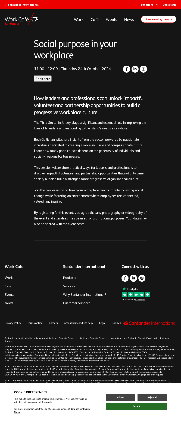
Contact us (169, 4)
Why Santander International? (84, 294)
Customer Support (76, 302)
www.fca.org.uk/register (23, 354)
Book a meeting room (158, 19)
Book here (42, 78)
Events (111, 19)
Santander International (22, 4)
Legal (102, 323)
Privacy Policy (13, 323)
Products (69, 277)
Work (79, 19)
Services (69, 285)
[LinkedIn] (135, 69)
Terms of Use (35, 323)
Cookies (116, 323)
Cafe (8, 285)
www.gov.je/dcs (142, 374)
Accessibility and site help (78, 323)
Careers (53, 323)
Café (95, 19)
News (129, 19)
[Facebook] (126, 69)
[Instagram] (143, 69)
